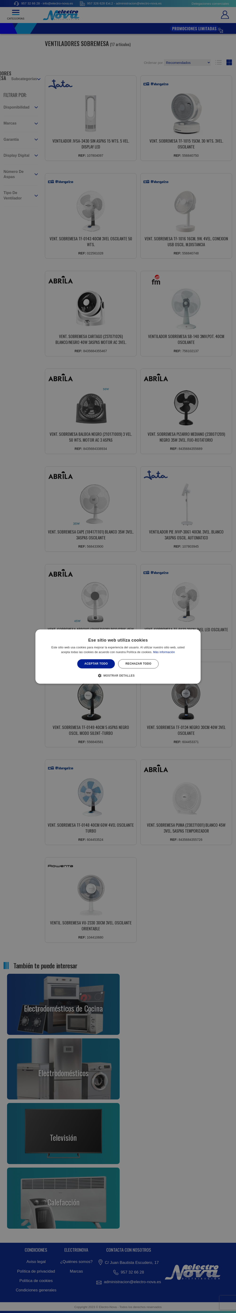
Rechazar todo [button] (138, 664)
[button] (118, 675)
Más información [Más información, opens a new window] (164, 652)
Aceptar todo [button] (96, 664)
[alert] (118, 656)
